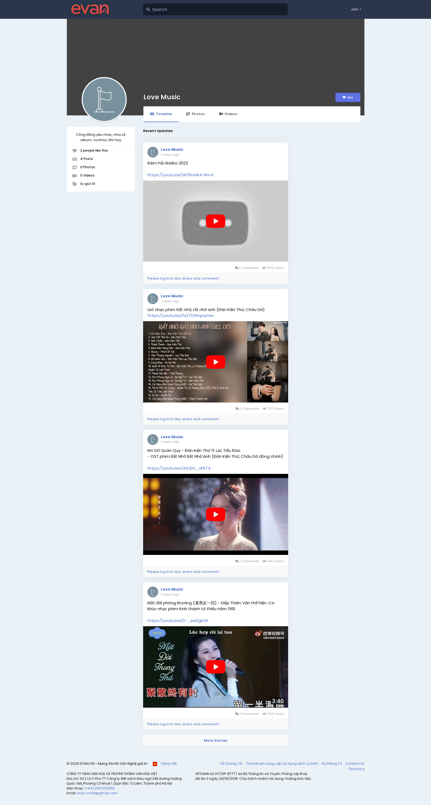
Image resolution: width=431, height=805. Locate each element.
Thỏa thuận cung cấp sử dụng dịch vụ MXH (282, 763)
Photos (195, 113)
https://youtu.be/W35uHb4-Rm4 (180, 175)
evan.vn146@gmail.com (97, 793)
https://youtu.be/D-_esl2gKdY (177, 620)
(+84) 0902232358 (99, 788)
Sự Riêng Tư (332, 763)
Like (348, 97)
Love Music (161, 97)
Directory (357, 768)
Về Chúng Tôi (231, 763)
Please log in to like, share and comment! (183, 278)
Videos (228, 113)
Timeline (161, 113)
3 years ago (170, 154)
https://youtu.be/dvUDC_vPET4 (179, 468)
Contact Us (355, 763)
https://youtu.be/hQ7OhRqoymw (180, 315)
